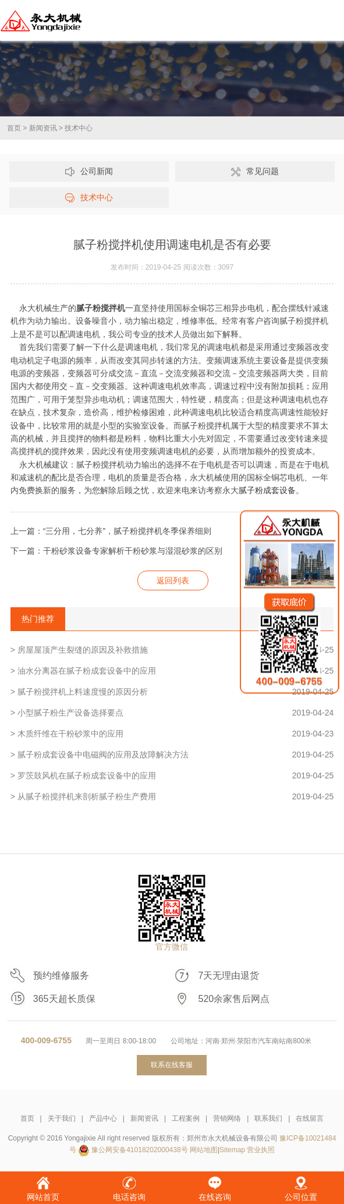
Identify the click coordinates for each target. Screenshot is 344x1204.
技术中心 (79, 128)
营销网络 (227, 1118)
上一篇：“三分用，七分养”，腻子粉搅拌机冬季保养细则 (110, 531)
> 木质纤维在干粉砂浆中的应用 (172, 733)
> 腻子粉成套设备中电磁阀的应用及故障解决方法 (172, 754)
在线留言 (310, 1118)
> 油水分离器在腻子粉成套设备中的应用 (172, 671)
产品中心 (103, 1118)
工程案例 (186, 1118)
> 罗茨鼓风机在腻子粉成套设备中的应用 (172, 775)
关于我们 (62, 1118)
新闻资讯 (43, 128)
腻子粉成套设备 (267, 490)
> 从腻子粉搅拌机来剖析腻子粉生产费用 (172, 796)
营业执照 (261, 1150)
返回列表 (173, 580)
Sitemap (232, 1150)
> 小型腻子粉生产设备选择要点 (172, 712)
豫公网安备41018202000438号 (139, 1150)
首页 (14, 128)
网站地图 (204, 1150)
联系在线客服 (172, 1065)
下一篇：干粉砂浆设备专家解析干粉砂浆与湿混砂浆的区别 (116, 550)
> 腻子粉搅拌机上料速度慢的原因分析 (172, 692)
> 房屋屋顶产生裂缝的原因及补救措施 (172, 650)
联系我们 (268, 1118)
